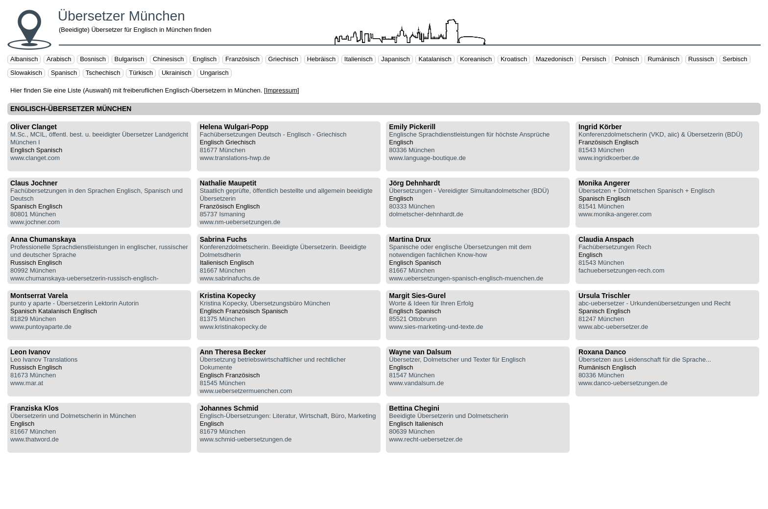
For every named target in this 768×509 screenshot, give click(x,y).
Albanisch (24, 59)
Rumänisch (663, 59)
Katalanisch (434, 59)
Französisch (242, 59)
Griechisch (283, 59)
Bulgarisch (129, 59)
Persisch (594, 59)
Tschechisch (103, 72)
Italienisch (358, 59)
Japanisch (395, 59)
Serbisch (734, 59)
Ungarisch (214, 72)
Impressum (281, 90)
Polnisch (627, 59)
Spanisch (64, 72)
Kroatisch (514, 59)
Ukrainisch (177, 72)
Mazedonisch (555, 59)
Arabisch (59, 59)
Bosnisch (93, 59)
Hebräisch (321, 59)
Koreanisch (476, 59)
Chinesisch (168, 59)
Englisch (204, 59)
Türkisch (141, 72)
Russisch (701, 59)
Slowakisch (26, 72)
